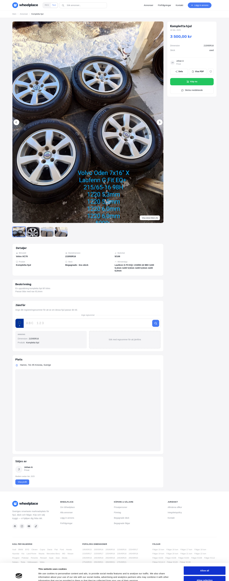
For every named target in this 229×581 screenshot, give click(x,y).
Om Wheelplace (67, 507)
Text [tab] (54, 5)
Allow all (204, 554)
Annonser (24, 14)
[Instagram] (22, 526)
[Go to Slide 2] (34, 231)
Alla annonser (66, 512)
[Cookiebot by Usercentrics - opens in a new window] (19, 575)
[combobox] (84, 5)
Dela (179, 71)
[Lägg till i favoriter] (211, 71)
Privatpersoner (120, 507)
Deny (204, 573)
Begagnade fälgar (122, 523)
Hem (14, 14)
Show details (153, 573)
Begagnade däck (121, 518)
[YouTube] (29, 526)
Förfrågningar (66, 523)
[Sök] (155, 323)
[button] (87, 122)
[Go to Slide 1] (19, 231)
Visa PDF (198, 71)
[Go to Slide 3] (48, 231)
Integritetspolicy (175, 512)
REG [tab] (47, 5)
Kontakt (171, 518)
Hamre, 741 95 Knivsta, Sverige (35, 365)
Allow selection (204, 563)
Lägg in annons (67, 518)
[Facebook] (15, 526)
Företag (117, 512)
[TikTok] (36, 526)
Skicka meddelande (192, 90)
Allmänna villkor (175, 507)
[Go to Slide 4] (62, 231)
